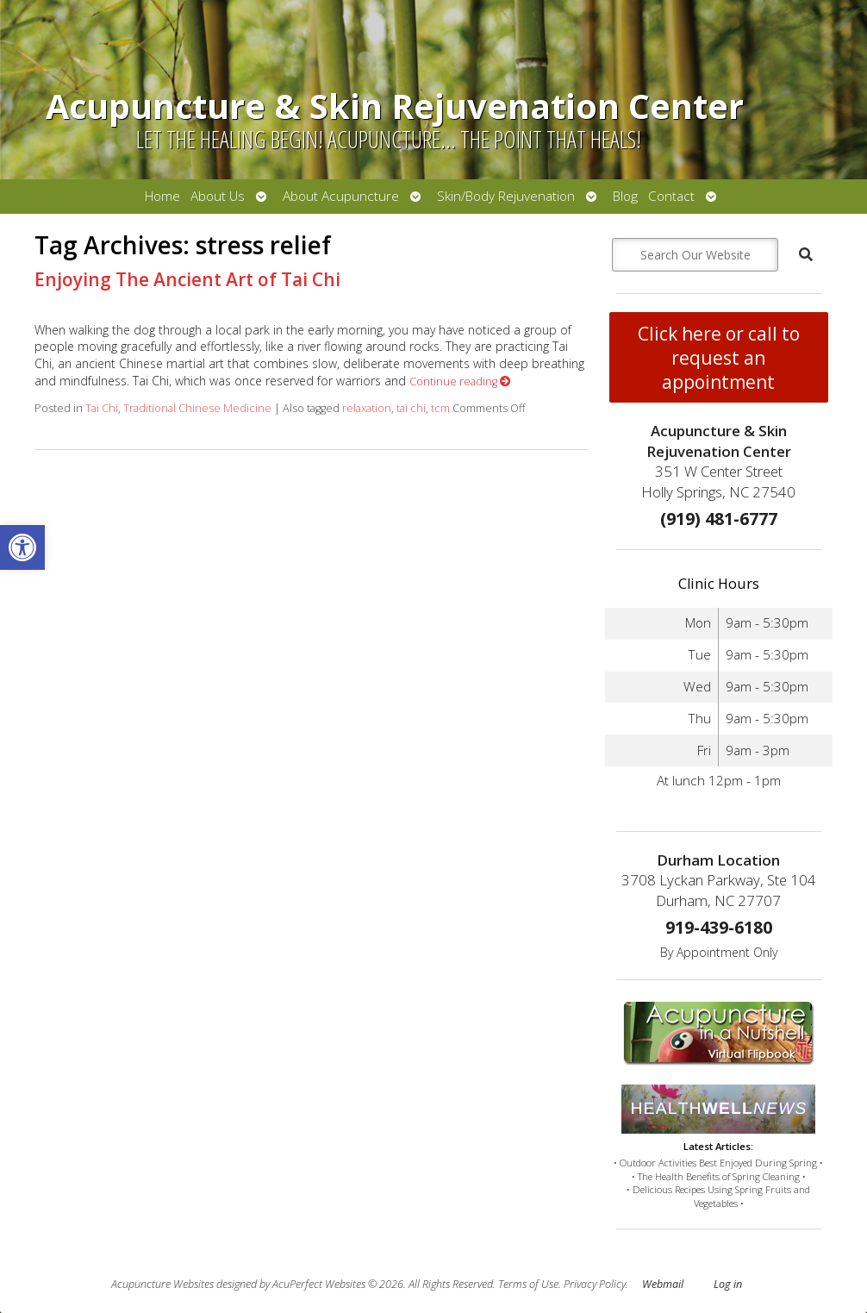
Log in (728, 1284)
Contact (671, 196)
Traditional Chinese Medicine (197, 408)
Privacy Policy (595, 1284)
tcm (440, 408)
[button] (22, 547)
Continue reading (460, 381)
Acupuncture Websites (162, 1284)
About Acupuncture (341, 196)
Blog (625, 196)
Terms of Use (528, 1284)
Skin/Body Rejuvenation (506, 196)
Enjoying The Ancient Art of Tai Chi (187, 279)
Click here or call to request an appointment (719, 358)
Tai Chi (101, 408)
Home (162, 196)
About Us (217, 196)
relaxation (366, 408)
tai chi (411, 408)
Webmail (662, 1284)
